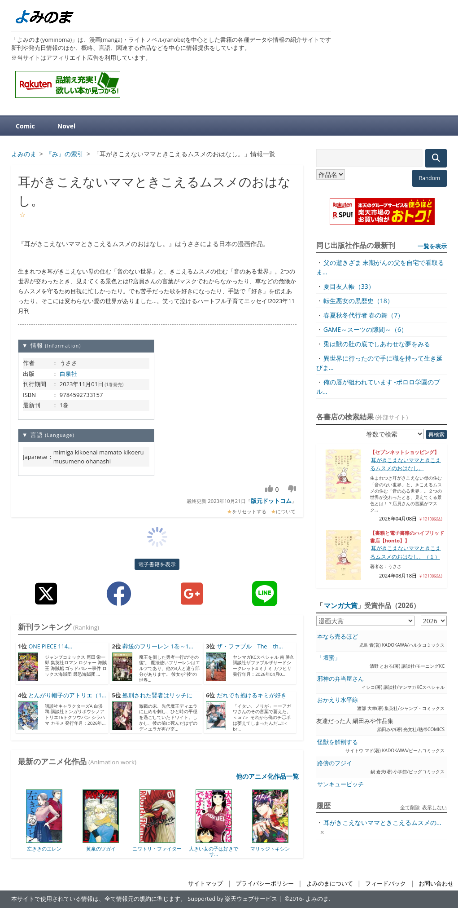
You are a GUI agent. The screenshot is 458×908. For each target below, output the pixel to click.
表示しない (434, 807)
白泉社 (68, 374)
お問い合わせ (436, 883)
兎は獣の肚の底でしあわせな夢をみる (376, 343)
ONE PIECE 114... (50, 646)
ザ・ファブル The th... (250, 646)
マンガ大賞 (341, 605)
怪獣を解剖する (337, 742)
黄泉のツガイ (101, 848)
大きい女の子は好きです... (213, 851)
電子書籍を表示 (157, 564)
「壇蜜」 (328, 657)
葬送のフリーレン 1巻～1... (157, 646)
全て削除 (410, 807)
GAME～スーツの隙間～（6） (365, 329)
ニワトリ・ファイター (157, 848)
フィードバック (385, 883)
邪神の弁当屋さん (340, 679)
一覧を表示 (432, 246)
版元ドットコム (271, 501)
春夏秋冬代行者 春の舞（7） (363, 315)
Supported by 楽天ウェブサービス (232, 899)
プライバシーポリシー (265, 883)
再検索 (436, 434)
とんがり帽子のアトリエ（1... (67, 695)
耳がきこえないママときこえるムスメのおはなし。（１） (405, 552)
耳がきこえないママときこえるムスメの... (382, 822)
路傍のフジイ (334, 763)
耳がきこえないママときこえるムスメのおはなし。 (405, 464)
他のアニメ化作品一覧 (267, 776)
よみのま (317, 899)
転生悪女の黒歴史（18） (358, 300)
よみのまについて (329, 883)
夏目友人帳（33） (349, 286)
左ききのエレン (44, 848)
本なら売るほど (337, 636)
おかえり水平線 (337, 700)
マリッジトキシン (270, 848)
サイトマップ (205, 883)
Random (429, 178)
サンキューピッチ (340, 784)
